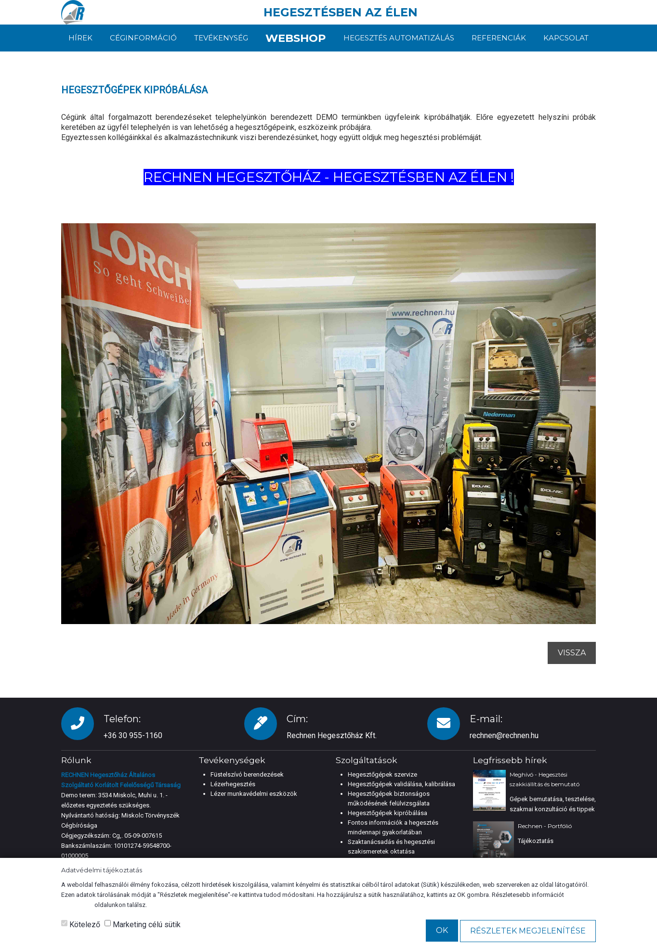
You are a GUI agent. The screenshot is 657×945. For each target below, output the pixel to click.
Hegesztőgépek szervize (382, 774)
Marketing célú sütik (143, 924)
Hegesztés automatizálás (400, 37)
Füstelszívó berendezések (247, 774)
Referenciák (499, 37)
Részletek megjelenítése (528, 930)
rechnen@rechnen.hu (504, 735)
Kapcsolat (566, 37)
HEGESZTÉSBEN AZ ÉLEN (340, 12)
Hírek (80, 37)
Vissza (572, 652)
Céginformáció (142, 37)
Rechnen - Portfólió (545, 826)
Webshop (295, 38)
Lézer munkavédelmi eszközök (253, 793)
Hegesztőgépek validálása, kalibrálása (401, 784)
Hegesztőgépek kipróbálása (387, 813)
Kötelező (80, 924)
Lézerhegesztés (232, 784)
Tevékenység (220, 37)
